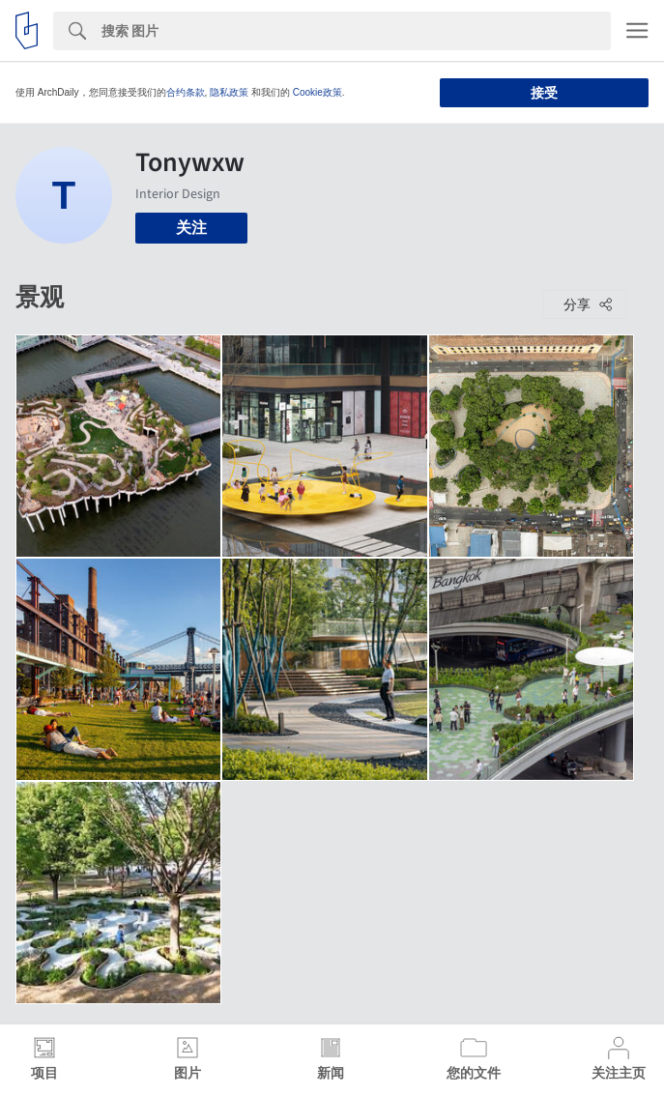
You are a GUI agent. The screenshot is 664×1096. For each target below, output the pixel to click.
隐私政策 (229, 92)
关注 (191, 227)
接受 (544, 93)
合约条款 (185, 92)
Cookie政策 (317, 92)
